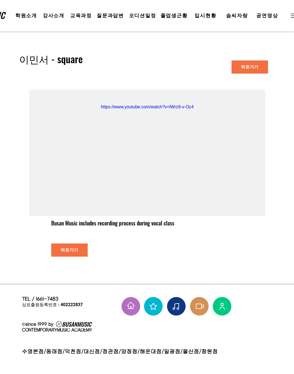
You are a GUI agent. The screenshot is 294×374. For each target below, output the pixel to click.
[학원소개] (27, 15)
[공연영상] (268, 15)
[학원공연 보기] (199, 306)
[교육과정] (81, 15)
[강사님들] (222, 306)
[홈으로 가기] (131, 306)
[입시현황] (206, 15)
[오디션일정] (143, 15)
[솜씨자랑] (237, 15)
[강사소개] (54, 15)
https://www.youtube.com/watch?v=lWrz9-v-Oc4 (147, 107)
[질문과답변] (111, 15)
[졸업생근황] (174, 15)
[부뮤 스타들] (153, 306)
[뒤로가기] (250, 67)
